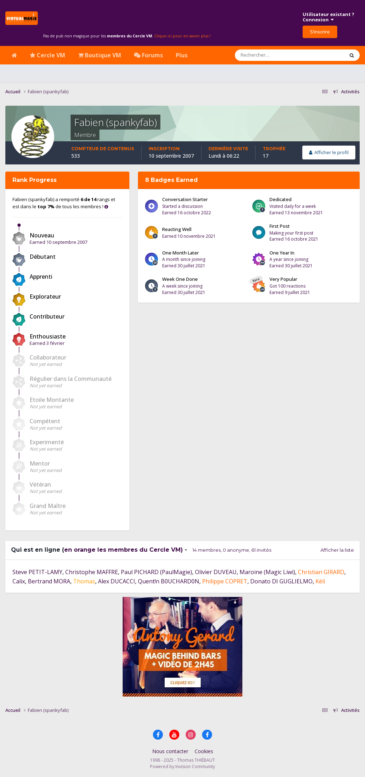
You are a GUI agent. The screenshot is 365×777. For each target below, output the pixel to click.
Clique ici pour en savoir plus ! (182, 35)
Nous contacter (170, 751)
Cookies (204, 751)
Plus (181, 55)
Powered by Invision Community (182, 766)
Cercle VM (47, 55)
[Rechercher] (269, 55)
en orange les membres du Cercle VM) (123, 549)
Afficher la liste (337, 550)
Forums (148, 55)
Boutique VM (99, 55)
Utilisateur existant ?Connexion (328, 17)
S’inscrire (320, 31)
